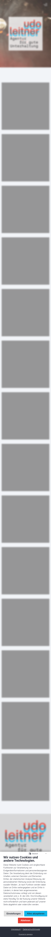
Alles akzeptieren (35, 913)
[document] (25, 883)
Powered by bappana (26, 934)
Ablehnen (25, 920)
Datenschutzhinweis (31, 929)
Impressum (16, 929)
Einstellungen (14, 913)
